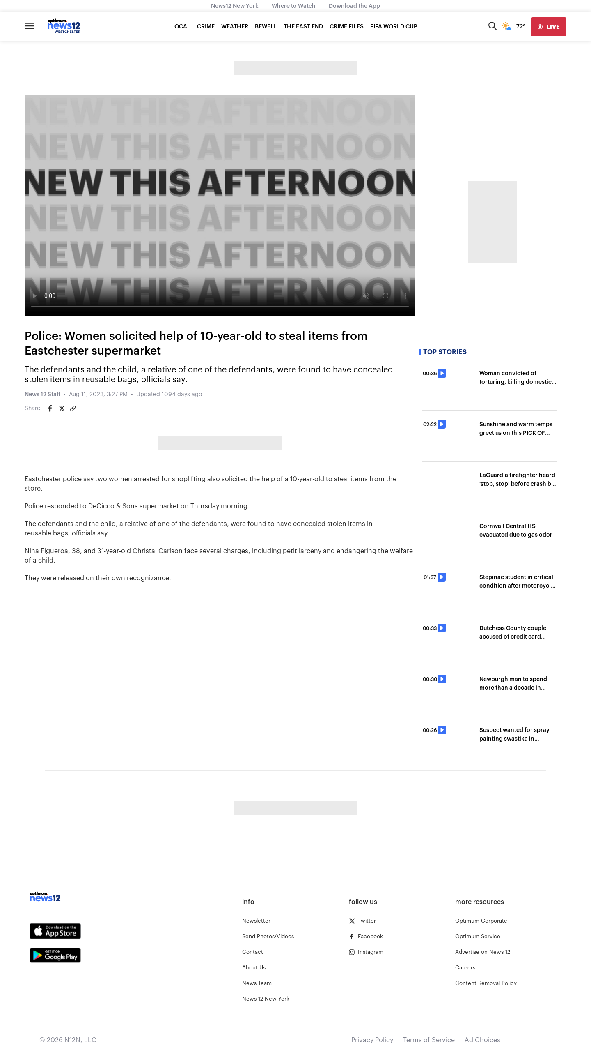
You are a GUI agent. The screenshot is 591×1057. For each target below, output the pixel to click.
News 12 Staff (42, 394)
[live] (548, 26)
